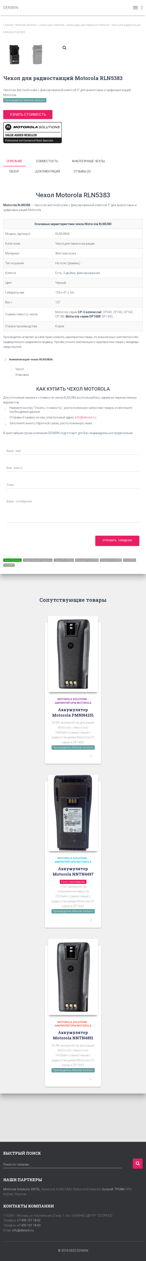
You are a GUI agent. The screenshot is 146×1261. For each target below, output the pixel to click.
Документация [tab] (47, 220)
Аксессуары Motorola (51, 25)
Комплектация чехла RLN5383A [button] (28, 408)
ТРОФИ (119, 1189)
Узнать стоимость (28, 163)
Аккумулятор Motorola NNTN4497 (73, 919)
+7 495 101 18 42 (29, 1220)
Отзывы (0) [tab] (82, 220)
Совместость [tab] (47, 210)
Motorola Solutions (26, 25)
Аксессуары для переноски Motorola (88, 25)
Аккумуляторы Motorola (73, 751)
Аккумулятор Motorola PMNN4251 (73, 760)
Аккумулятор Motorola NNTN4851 (73, 1083)
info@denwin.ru (23, 1230)
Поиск (138, 1164)
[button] (64, 48)
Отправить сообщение (117, 588)
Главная (8, 25)
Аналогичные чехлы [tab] (88, 210)
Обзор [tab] (14, 220)
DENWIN (82, 1250)
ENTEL (35, 1189)
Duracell (107, 1189)
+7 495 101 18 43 (29, 1225)
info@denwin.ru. (86, 466)
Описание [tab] (14, 210)
